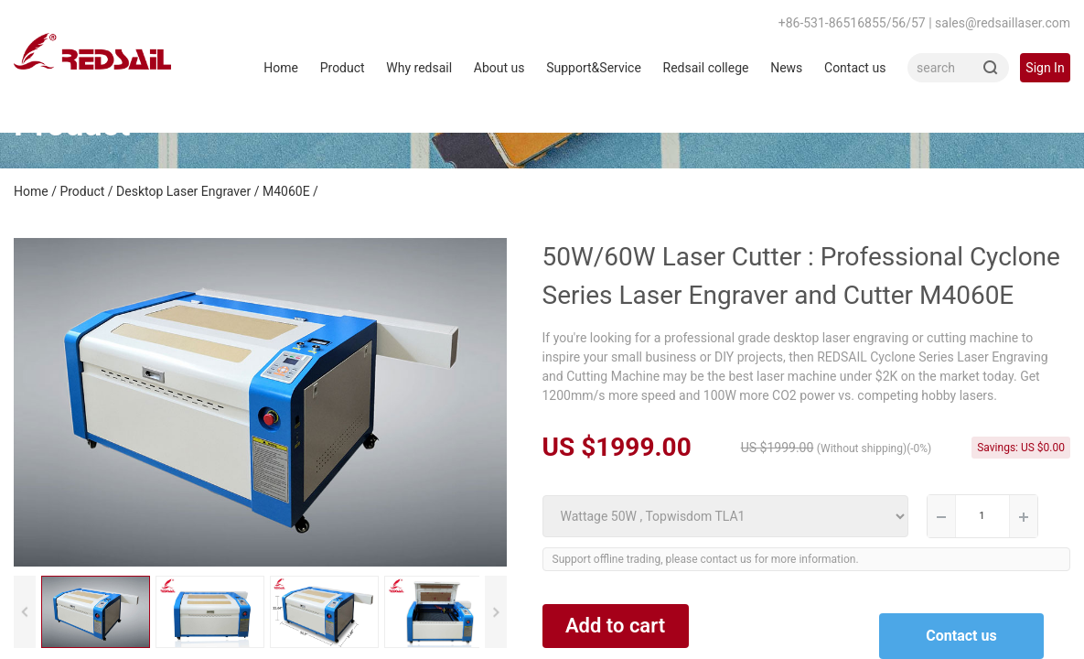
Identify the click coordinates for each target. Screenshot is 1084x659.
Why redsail (419, 67)
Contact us (854, 67)
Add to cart (615, 625)
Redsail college (706, 67)
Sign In (1044, 67)
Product (342, 67)
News (786, 67)
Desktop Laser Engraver (183, 191)
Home (280, 67)
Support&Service (593, 67)
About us (499, 67)
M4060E (286, 191)
